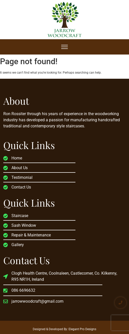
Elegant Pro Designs (82, 329)
